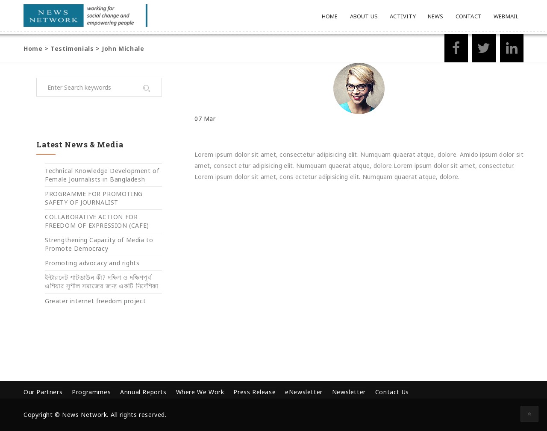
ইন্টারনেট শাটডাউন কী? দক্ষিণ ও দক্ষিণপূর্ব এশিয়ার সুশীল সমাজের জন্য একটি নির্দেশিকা (102, 281)
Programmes (91, 392)
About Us (364, 16)
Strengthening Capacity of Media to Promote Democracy (99, 244)
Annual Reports (143, 392)
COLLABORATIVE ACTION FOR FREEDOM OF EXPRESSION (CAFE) (97, 221)
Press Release (254, 392)
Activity (403, 16)
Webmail (506, 16)
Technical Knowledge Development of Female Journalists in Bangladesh (102, 175)
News (436, 16)
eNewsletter (304, 392)
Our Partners (43, 392)
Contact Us (392, 392)
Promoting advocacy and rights (92, 263)
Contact (469, 16)
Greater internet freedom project (95, 301)
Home (330, 16)
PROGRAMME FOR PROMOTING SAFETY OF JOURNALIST (94, 198)
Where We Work (200, 392)
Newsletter (349, 392)
